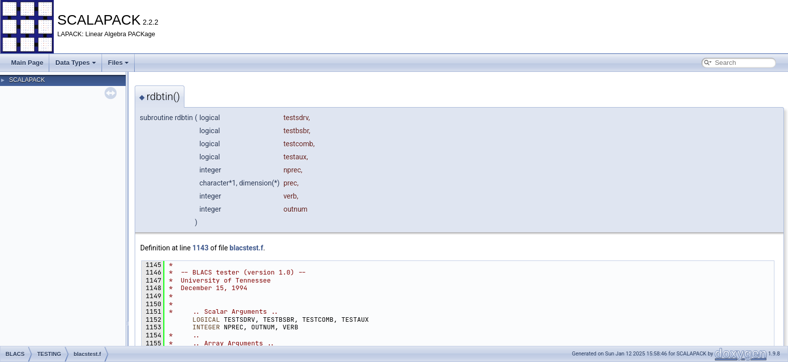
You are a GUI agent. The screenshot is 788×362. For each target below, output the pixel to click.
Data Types (75, 62)
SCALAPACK (27, 79)
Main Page (27, 62)
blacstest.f (246, 248)
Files (118, 62)
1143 (200, 248)
